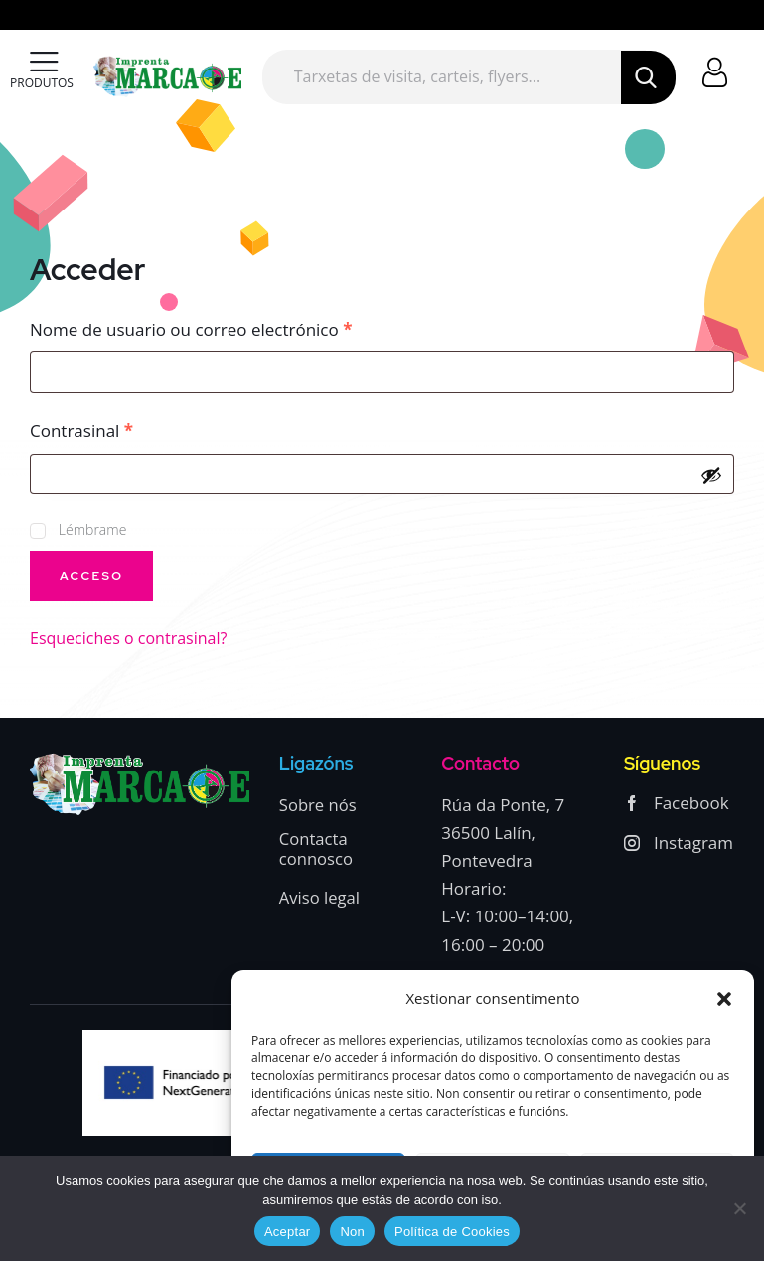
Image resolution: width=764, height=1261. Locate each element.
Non (352, 1231)
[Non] (739, 1208)
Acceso (91, 576)
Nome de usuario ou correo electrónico (235, 329)
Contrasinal (126, 430)
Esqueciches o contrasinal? (128, 638)
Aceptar (287, 1231)
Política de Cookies (452, 1231)
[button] (724, 999)
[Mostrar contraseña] (711, 475)
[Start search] (648, 77)
